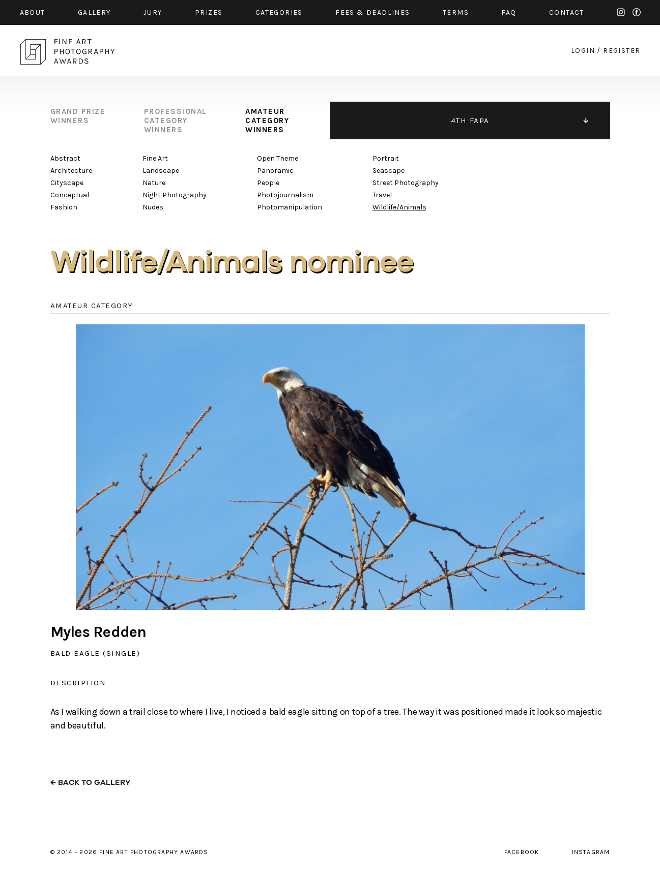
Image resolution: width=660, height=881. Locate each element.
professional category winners (175, 120)
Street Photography (405, 182)
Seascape (388, 170)
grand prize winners (78, 116)
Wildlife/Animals (399, 207)
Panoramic (275, 170)
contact (566, 12)
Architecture (71, 170)
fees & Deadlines (372, 12)
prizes (208, 12)
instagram (621, 12)
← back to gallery (90, 782)
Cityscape (66, 182)
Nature (153, 182)
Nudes (152, 207)
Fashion (63, 207)
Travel (382, 195)
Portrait (385, 158)
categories (279, 12)
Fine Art (155, 158)
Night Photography (174, 195)
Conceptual (69, 195)
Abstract (65, 158)
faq (508, 12)
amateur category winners (267, 120)
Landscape (160, 170)
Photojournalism (285, 195)
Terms (456, 12)
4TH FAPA (470, 120)
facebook (637, 12)
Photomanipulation (289, 207)
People (268, 182)
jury (153, 12)
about (32, 12)
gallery (94, 12)
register (621, 50)
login (583, 50)
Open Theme (277, 158)
